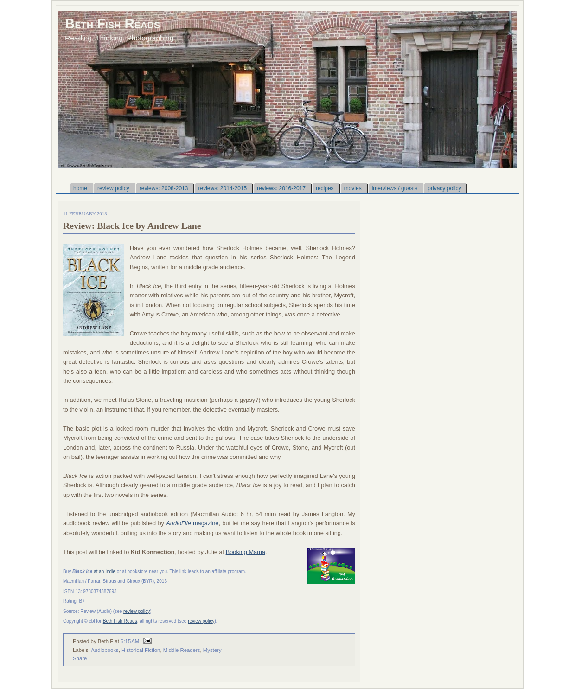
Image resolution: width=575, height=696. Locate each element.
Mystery (212, 650)
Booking (237, 551)
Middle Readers (181, 650)
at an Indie (104, 571)
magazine (192, 523)
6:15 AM (130, 641)
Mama (257, 551)
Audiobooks (104, 650)
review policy (136, 611)
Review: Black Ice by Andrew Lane (132, 225)
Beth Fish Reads (112, 23)
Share (80, 658)
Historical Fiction (140, 650)
